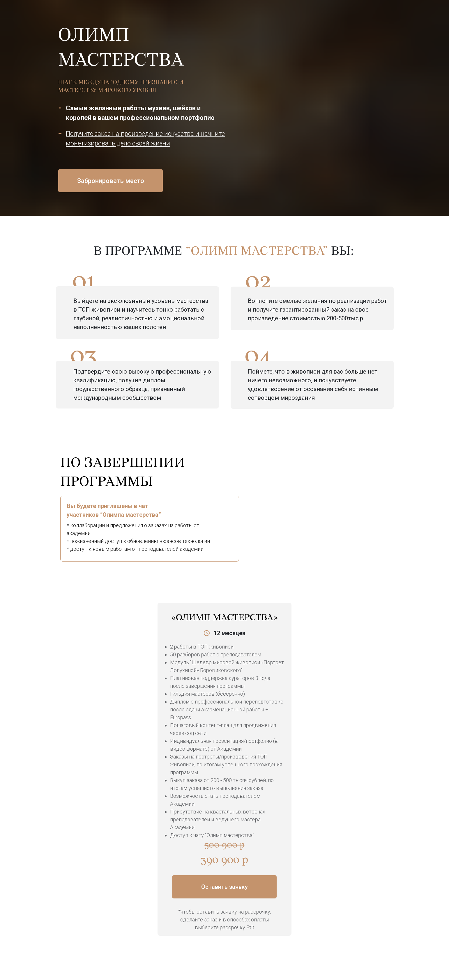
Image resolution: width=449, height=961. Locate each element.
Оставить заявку (224, 886)
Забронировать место (110, 180)
